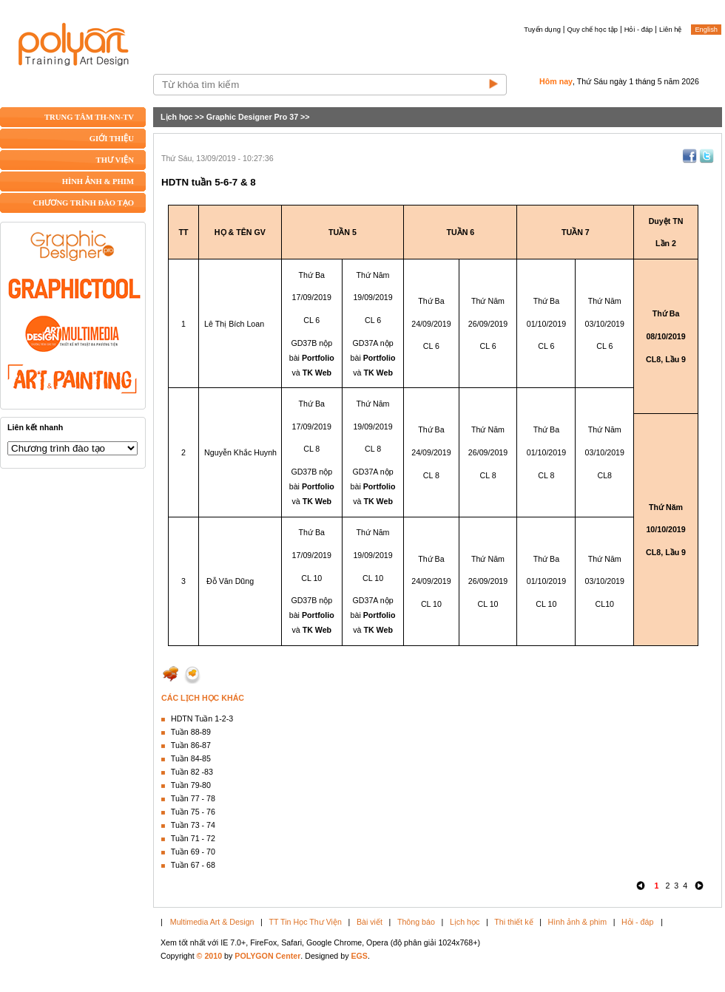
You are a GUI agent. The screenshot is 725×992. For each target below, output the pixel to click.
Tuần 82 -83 (192, 771)
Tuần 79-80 (191, 785)
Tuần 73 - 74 (193, 825)
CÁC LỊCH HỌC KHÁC (202, 697)
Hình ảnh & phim (577, 921)
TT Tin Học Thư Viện (305, 921)
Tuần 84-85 (191, 758)
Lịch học (176, 116)
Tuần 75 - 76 (193, 811)
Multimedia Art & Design (212, 921)
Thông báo (416, 921)
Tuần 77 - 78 (193, 798)
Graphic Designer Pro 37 (252, 116)
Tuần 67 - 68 (193, 864)
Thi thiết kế (513, 921)
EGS (359, 955)
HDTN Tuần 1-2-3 (202, 718)
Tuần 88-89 (191, 731)
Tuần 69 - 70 (193, 851)
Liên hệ (670, 29)
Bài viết (369, 921)
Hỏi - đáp (638, 29)
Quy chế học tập (592, 29)
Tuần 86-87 (191, 745)
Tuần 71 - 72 (193, 838)
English (706, 29)
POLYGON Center (267, 955)
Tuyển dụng (542, 29)
